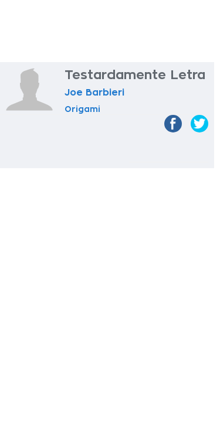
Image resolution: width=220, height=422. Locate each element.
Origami (82, 109)
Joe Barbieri (94, 92)
